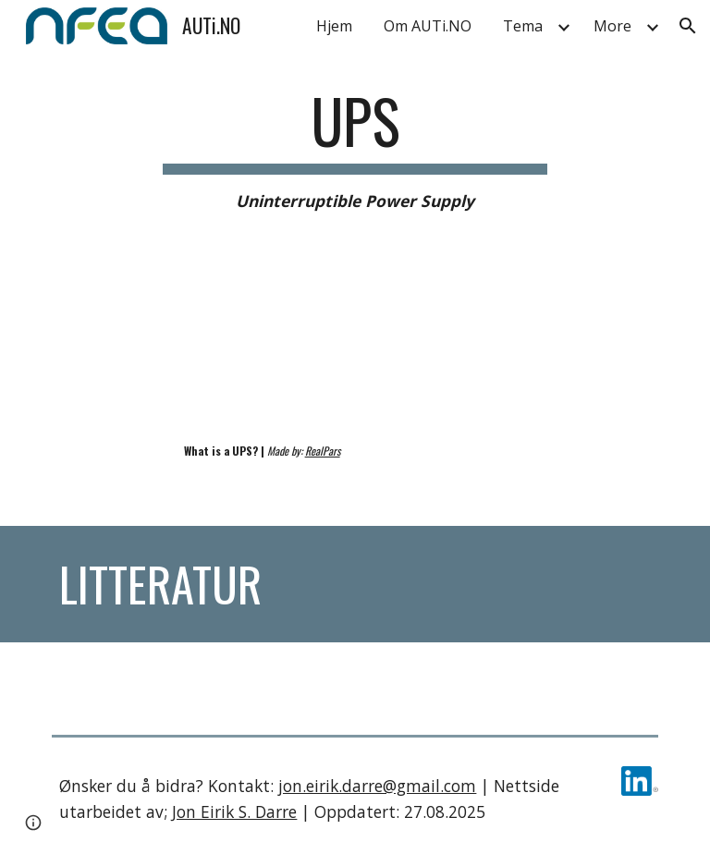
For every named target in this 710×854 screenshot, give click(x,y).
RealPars (322, 450)
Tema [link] (523, 26)
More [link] (612, 26)
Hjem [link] (334, 26)
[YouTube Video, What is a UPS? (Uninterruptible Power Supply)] (199, 349)
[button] (688, 26)
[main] (354, 150)
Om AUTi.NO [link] (427, 26)
